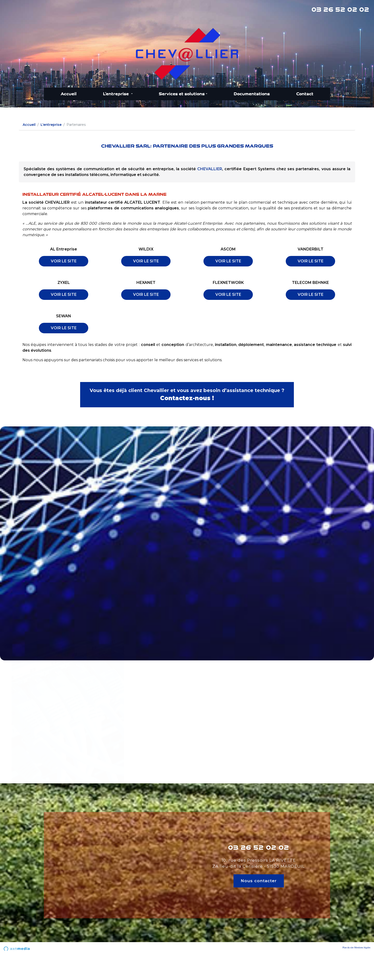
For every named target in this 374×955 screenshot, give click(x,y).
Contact (304, 93)
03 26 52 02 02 (340, 9)
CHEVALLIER (209, 169)
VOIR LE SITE (64, 261)
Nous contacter (259, 880)
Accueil (69, 93)
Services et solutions (182, 93)
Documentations (252, 93)
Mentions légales (362, 947)
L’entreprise (116, 93)
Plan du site (348, 947)
